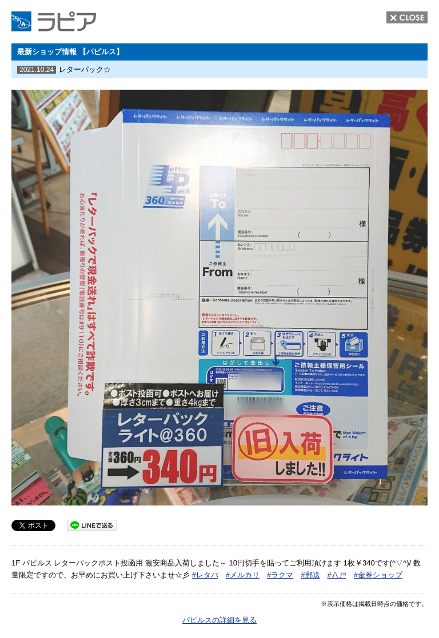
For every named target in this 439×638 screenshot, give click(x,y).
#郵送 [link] (310, 575)
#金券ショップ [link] (378, 575)
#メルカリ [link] (243, 575)
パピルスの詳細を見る (219, 620)
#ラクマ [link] (280, 575)
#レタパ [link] (205, 575)
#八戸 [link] (337, 575)
